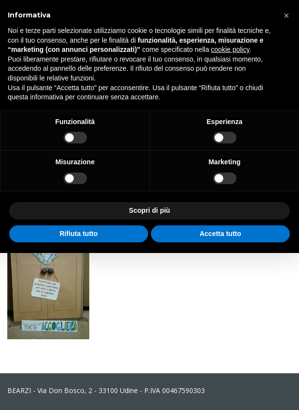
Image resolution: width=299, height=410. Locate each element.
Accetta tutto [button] (220, 233)
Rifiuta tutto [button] (79, 233)
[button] (286, 15)
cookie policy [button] (230, 49)
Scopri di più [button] (149, 210)
